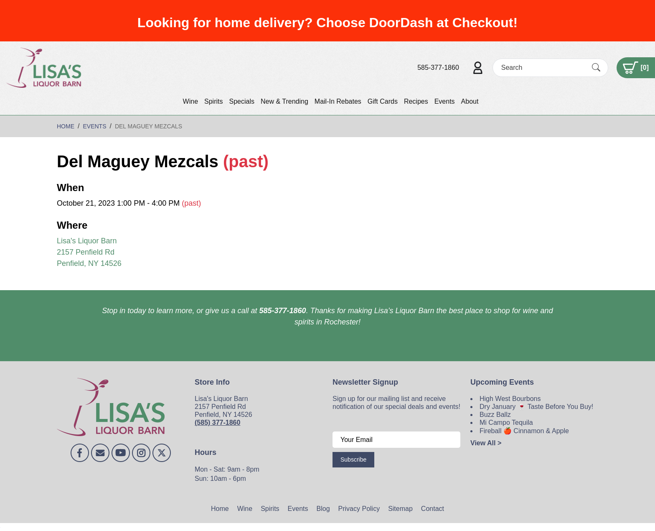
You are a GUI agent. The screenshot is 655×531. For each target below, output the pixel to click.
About (470, 101)
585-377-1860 (438, 67)
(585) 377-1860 (217, 422)
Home (220, 508)
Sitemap (400, 508)
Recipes (416, 101)
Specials (241, 101)
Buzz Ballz (495, 414)
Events (444, 101)
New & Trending (284, 101)
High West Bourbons (510, 398)
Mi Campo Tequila (506, 422)
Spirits (213, 101)
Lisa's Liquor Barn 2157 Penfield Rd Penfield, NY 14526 (89, 252)
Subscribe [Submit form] (353, 459)
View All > (485, 443)
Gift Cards (383, 101)
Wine (190, 101)
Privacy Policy (359, 508)
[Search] (543, 67)
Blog (323, 508)
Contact (432, 508)
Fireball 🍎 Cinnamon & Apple (524, 430)
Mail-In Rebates (338, 101)
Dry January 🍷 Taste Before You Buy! (536, 406)
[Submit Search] (596, 67)
